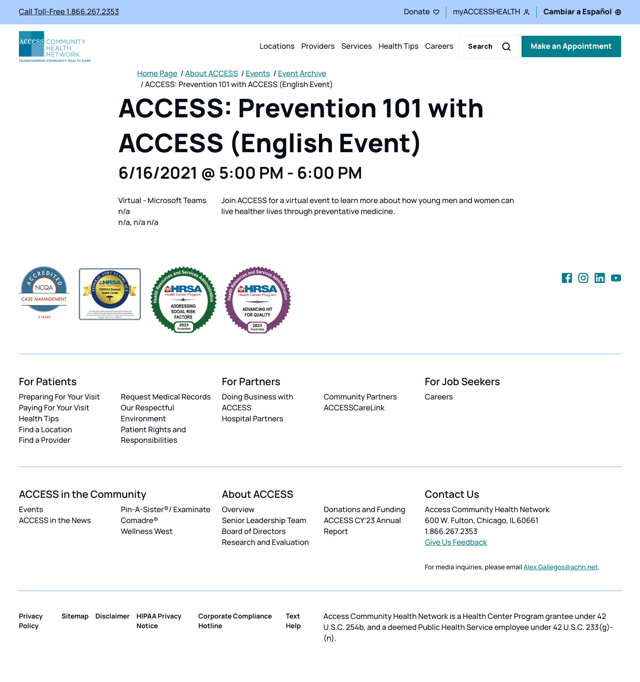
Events (258, 74)
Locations (277, 46)
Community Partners (360, 397)
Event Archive (302, 74)
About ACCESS (211, 74)
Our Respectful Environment (147, 413)
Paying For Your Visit (54, 408)
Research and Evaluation (265, 542)
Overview (238, 510)
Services (356, 46)
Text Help (293, 620)
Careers (439, 46)
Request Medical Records (166, 397)
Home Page (157, 74)
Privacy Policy (31, 620)
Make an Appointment (571, 46)
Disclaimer (112, 616)
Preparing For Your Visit (59, 397)
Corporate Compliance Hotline (235, 620)
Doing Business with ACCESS (257, 402)
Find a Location (45, 430)
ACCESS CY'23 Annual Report (362, 526)
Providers (317, 46)
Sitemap (75, 616)
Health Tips (399, 46)
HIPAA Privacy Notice (159, 620)
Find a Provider (45, 440)
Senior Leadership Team (264, 520)
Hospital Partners (252, 419)
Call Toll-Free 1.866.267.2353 (69, 12)
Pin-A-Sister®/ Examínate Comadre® (166, 515)
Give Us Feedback (456, 542)
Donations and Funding (365, 510)
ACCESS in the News (55, 520)
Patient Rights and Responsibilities (153, 435)
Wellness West (147, 531)
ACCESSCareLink (354, 408)
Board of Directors (254, 531)
